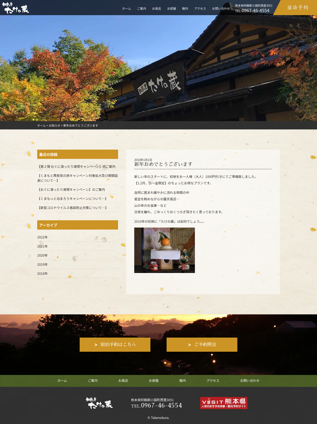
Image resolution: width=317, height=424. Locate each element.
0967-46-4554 (156, 405)
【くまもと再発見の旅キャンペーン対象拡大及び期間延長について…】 (77, 178)
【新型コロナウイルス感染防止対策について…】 (72, 207)
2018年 (42, 273)
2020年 (42, 255)
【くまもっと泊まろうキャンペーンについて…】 (72, 198)
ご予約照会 (205, 344)
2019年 (42, 264)
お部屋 (171, 8)
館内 (185, 8)
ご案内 (141, 8)
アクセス (200, 8)
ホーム (126, 8)
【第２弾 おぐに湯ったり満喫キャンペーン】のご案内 (76, 166)
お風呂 (156, 8)
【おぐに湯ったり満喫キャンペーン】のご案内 (71, 189)
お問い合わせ (221, 8)
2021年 (42, 246)
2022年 (42, 237)
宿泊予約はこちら (118, 344)
